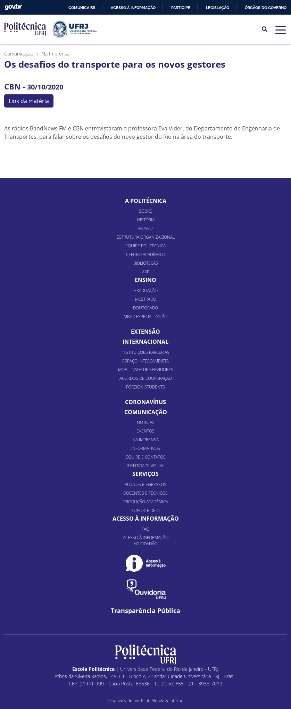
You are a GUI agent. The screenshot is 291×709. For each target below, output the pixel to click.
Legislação (217, 7)
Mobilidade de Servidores (145, 370)
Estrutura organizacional (146, 237)
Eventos (145, 431)
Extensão (145, 331)
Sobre (145, 211)
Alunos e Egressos (145, 484)
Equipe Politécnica (145, 246)
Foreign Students (145, 387)
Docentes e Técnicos (145, 493)
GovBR (13, 7)
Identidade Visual (145, 466)
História (146, 220)
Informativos (145, 448)
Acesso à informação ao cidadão (145, 541)
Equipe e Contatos (146, 457)
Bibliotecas (145, 263)
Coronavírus (145, 402)
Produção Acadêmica (145, 502)
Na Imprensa (145, 440)
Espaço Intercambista (145, 361)
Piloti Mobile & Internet (163, 700)
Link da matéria (29, 101)
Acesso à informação (133, 7)
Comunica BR (81, 7)
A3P (145, 272)
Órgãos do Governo (265, 7)
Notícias (146, 422)
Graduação (145, 290)
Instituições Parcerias (145, 352)
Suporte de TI (145, 510)
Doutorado (145, 308)
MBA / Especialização (145, 316)
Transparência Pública (145, 611)
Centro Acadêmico (145, 254)
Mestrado (145, 299)
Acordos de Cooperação (145, 378)
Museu (145, 228)
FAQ (145, 529)
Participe (180, 7)
